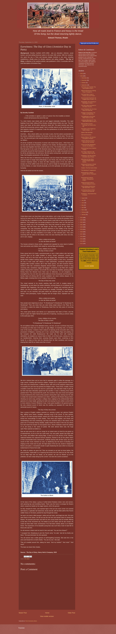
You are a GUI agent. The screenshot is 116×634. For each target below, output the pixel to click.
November (84, 80)
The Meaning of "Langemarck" (88, 170)
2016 (81, 236)
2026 (81, 73)
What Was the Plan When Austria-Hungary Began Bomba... (87, 161)
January (84, 214)
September (84, 85)
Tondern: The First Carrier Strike (89, 168)
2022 (81, 222)
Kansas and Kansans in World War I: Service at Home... (88, 165)
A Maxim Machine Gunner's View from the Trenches (88, 141)
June (83, 202)
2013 (81, 243)
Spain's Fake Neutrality (87, 132)
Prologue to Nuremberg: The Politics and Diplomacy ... (88, 113)
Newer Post (23, 613)
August (83, 198)
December (84, 78)
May (83, 205)
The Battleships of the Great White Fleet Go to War (88, 117)
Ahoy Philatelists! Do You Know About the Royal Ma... (89, 109)
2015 (81, 238)
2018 (81, 231)
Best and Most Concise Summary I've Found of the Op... (88, 125)
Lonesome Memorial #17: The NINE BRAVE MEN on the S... (89, 120)
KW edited (26, 558)
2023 (81, 220)
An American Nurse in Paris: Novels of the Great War (88, 190)
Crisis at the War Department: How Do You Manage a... (88, 145)
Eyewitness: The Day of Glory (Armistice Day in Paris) (88, 156)
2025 (81, 76)
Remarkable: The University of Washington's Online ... (88, 102)
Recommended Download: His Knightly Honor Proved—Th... (89, 98)
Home (47, 613)
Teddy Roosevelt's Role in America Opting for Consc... (88, 183)
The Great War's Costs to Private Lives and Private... (88, 95)
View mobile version (47, 616)
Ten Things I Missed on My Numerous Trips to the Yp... (88, 152)
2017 (81, 234)
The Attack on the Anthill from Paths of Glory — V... (88, 129)
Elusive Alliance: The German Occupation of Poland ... (88, 138)
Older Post (71, 613)
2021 (81, 224)
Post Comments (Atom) (31, 621)
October (84, 82)
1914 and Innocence (86, 134)
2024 (81, 217)
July (83, 200)
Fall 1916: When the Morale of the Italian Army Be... (88, 106)
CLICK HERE (89, 266)
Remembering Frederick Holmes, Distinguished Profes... (87, 179)
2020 (81, 227)
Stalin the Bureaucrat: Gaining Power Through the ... (88, 91)
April (83, 207)
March (83, 209)
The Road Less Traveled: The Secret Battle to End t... (88, 87)
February (84, 212)
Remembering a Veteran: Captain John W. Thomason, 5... (88, 174)
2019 (81, 229)
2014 (81, 241)
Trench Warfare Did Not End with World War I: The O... (88, 187)
